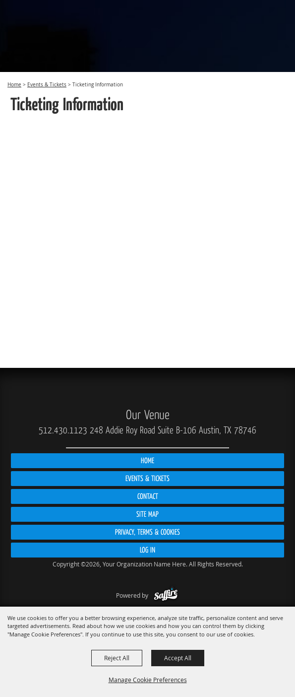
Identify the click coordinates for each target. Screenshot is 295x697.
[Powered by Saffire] (166, 595)
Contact (147, 496)
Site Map (147, 514)
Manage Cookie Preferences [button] (148, 680)
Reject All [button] (116, 658)
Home (14, 84)
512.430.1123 (63, 430)
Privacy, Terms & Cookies (147, 532)
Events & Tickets (46, 84)
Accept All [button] (177, 658)
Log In (147, 550)
